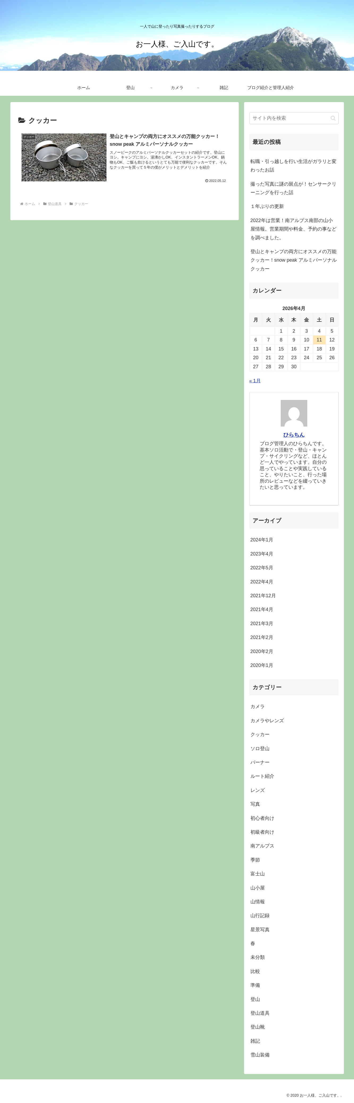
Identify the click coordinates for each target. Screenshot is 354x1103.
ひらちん (294, 435)
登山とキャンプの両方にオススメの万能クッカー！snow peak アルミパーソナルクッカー (293, 260)
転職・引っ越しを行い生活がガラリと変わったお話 (293, 166)
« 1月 (255, 380)
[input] (294, 118)
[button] (333, 118)
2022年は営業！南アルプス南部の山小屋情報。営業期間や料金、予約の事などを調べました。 (293, 229)
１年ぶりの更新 (267, 206)
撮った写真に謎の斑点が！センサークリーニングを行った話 (293, 188)
